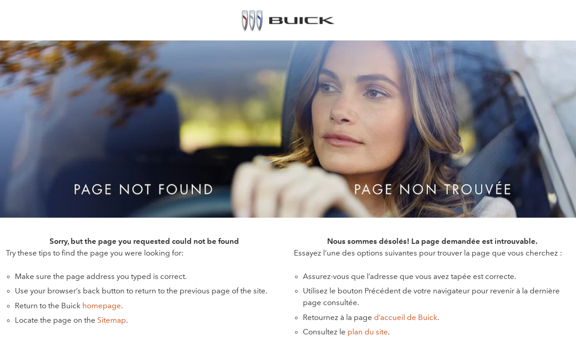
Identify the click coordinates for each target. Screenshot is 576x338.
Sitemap (111, 319)
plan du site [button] (367, 331)
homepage (101, 305)
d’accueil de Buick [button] (405, 317)
